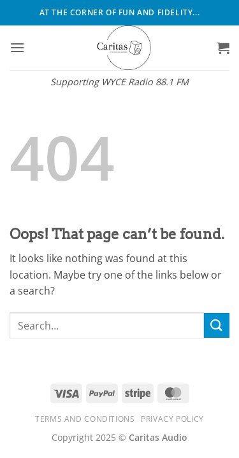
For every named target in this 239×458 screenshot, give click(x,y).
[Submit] (216, 325)
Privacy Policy (172, 418)
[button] (17, 47)
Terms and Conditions (84, 418)
